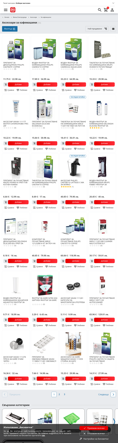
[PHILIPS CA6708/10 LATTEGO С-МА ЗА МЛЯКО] (73, 166)
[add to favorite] (22, 90)
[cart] (106, 9)
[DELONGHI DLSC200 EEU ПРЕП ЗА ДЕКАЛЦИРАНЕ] (16, 225)
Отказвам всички (94, 433)
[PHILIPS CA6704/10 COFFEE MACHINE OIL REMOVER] (44, 166)
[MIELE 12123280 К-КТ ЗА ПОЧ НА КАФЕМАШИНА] (44, 225)
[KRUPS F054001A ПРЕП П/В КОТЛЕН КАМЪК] (16, 166)
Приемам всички (94, 428)
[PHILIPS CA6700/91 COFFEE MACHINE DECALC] (16, 48)
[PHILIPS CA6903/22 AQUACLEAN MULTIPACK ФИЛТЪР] (73, 48)
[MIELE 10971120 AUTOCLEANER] (102, 284)
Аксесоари (32, 17)
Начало (5, 17)
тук (43, 435)
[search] (99, 9)
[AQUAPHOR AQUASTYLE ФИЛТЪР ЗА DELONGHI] (16, 284)
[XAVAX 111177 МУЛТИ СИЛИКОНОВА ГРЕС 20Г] (16, 107)
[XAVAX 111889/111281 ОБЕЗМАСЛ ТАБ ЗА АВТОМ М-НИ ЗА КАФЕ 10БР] (44, 342)
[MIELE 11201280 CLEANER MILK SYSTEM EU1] (102, 225)
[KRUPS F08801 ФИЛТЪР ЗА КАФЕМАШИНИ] (102, 166)
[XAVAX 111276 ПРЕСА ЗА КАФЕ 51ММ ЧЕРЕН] (16, 342)
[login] (112, 9)
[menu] (5, 9)
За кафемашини (44, 17)
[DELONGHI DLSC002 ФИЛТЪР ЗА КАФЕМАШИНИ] (102, 107)
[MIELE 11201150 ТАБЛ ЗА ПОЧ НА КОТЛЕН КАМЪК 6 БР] (73, 107)
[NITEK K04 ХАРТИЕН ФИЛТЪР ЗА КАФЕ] (44, 284)
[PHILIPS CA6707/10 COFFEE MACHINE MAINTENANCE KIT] (73, 225)
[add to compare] (9, 90)
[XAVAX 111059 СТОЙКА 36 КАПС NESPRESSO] (73, 342)
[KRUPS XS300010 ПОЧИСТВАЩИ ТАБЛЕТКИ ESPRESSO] (102, 48)
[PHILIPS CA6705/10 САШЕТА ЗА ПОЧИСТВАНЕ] (102, 342)
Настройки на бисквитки (93, 438)
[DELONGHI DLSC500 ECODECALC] (44, 107)
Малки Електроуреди (19, 17)
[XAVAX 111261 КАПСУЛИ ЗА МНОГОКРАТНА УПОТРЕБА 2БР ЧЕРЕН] (73, 284)
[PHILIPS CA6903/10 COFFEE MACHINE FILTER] (44, 48)
